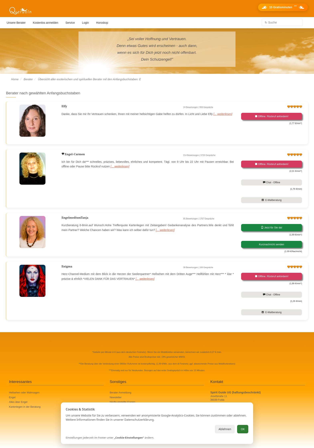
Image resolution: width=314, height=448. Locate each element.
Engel (12, 397)
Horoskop (102, 22)
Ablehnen (224, 429)
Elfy (64, 106)
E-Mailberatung (272, 200)
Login (85, 22)
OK (243, 429)
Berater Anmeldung (120, 392)
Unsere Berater (16, 22)
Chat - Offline (271, 182)
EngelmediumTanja (74, 218)
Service (70, 22)
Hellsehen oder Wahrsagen (24, 392)
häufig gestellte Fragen (122, 402)
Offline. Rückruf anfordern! (272, 116)
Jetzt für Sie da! (271, 227)
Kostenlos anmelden (45, 22)
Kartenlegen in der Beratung (25, 406)
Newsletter (116, 397)
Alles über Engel (18, 402)
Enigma (66, 267)
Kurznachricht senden (271, 244)
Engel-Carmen (74, 154)
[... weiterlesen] (222, 114)
